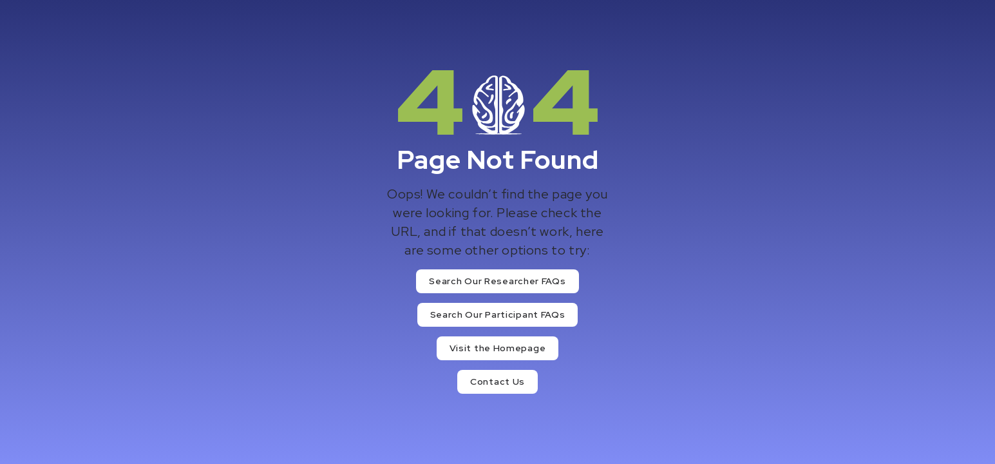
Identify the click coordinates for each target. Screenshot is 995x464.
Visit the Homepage (498, 348)
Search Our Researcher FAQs (497, 281)
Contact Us (497, 381)
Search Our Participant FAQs (497, 314)
